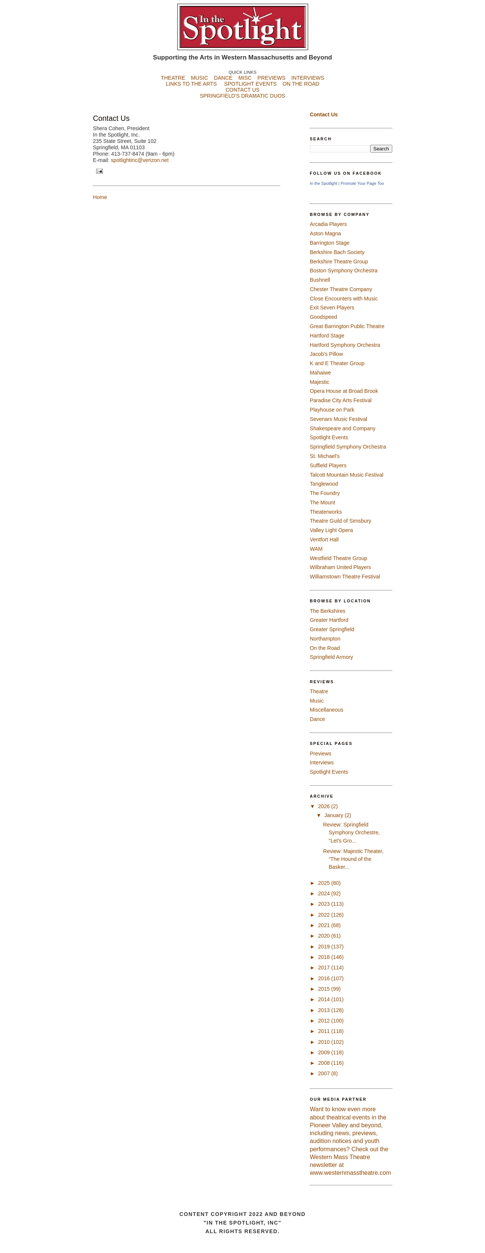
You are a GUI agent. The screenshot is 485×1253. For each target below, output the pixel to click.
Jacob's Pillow (326, 354)
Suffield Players (328, 465)
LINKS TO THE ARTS (191, 84)
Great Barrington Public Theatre (347, 326)
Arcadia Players (328, 224)
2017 (324, 968)
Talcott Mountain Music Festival (347, 475)
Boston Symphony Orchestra (344, 270)
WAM (316, 549)
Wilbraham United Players (340, 567)
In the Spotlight (323, 183)
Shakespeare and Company (343, 428)
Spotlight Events (329, 437)
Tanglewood (324, 484)
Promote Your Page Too (362, 183)
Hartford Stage (327, 336)
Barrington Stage (330, 243)
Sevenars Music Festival (338, 419)
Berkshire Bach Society (337, 252)
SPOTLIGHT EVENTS (253, 84)
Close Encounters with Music (344, 299)
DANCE (223, 78)
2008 (324, 1063)
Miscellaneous (327, 710)
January (334, 815)
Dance (317, 719)
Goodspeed (323, 317)
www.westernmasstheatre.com (350, 1173)
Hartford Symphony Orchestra (345, 345)
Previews (320, 754)
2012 (324, 1021)
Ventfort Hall (324, 540)
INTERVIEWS (307, 78)
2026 (324, 806)
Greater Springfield (332, 629)
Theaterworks (326, 512)
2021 (324, 925)
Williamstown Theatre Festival (345, 577)
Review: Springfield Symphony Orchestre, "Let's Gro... (351, 833)
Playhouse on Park (332, 410)
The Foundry (325, 493)
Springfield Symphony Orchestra (348, 447)
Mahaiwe (320, 373)
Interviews (322, 762)
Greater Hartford (329, 620)
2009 (324, 1052)
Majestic (319, 382)
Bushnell (320, 280)
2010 (324, 1042)
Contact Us (111, 118)
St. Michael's (325, 456)
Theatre (319, 691)
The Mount (322, 502)
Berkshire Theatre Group (339, 262)
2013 (324, 1010)
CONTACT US (242, 90)
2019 (324, 947)
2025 (324, 883)
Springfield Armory (331, 657)
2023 (324, 904)
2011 (324, 1031)
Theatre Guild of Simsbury (340, 521)
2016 (324, 978)
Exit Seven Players (332, 308)
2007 (324, 1073)
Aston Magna (325, 233)
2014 (324, 999)
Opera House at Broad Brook (344, 391)
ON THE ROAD (301, 84)
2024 (324, 893)
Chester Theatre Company (341, 289)
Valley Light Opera (331, 530)
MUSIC (199, 78)
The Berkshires (328, 611)
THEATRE (173, 78)
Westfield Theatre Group (339, 558)
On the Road (325, 648)
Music (317, 701)
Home (100, 197)
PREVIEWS (272, 78)
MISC (244, 78)
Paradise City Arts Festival (341, 400)
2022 (324, 915)
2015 (324, 989)
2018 (324, 957)
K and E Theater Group (337, 363)
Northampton (325, 639)
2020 (324, 936)
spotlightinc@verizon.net (139, 160)
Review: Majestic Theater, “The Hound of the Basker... (353, 859)
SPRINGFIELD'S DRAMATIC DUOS (242, 102)
